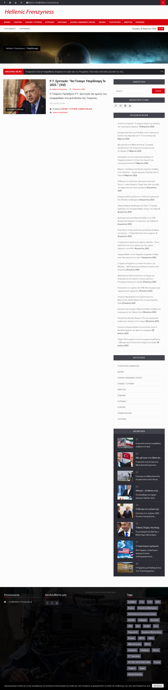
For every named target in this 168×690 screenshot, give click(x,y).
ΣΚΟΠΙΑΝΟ (62, 22)
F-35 (150, 602)
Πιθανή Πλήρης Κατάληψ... (148, 527)
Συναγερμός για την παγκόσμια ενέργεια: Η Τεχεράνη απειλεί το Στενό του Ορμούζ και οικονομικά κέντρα (136, 160)
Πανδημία (145, 650)
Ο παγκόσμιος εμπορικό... (148, 546)
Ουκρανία (132, 650)
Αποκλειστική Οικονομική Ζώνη (142, 614)
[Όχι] (164, 686)
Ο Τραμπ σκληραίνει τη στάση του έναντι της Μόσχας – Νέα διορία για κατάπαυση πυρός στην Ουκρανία (138, 266)
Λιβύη (150, 638)
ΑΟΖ (158, 602)
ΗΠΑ (130, 626)
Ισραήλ (147, 626)
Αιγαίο (131, 608)
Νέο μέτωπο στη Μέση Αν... (148, 458)
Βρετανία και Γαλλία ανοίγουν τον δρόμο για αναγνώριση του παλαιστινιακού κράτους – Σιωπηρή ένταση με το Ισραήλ (136, 279)
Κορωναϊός (133, 632)
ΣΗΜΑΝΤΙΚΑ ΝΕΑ (85, 109)
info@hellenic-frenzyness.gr (20, 602)
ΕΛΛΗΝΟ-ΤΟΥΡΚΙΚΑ (33, 22)
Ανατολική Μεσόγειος (147, 608)
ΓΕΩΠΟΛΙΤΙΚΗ (115, 22)
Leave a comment (60, 112)
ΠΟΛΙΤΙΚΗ (18, 22)
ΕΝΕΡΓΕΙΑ (128, 22)
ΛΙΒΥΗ (141, 638)
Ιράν (138, 626)
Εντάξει (158, 686)
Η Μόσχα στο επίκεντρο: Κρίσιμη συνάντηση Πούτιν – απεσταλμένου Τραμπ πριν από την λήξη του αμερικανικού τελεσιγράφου (138, 184)
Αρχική (7, 22)
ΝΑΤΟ (147, 644)
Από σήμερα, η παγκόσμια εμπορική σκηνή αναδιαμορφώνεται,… (146, 553)
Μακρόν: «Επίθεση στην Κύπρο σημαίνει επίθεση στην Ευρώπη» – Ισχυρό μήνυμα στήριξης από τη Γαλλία (138, 172)
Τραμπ (142, 668)
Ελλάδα (131, 620)
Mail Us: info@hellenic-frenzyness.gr (42, 3)
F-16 (142, 602)
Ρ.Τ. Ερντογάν (134, 656)
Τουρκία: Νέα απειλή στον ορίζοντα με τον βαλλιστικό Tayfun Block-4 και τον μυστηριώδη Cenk (138, 300)
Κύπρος (131, 638)
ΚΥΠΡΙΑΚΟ (49, 22)
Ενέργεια (142, 620)
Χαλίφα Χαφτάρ (135, 674)
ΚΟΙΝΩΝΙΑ (140, 22)
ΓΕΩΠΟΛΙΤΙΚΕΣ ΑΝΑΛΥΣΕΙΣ (129, 366)
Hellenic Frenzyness (15, 48)
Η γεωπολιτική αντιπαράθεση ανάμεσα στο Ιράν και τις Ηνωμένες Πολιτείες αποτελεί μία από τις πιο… (75, 71)
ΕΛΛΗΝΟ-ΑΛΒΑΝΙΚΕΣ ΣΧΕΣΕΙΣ (82, 22)
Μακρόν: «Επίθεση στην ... (148, 490)
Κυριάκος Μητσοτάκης (151, 632)
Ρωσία (157, 662)
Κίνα (156, 626)
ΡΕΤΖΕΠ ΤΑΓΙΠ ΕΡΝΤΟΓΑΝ (139, 662)
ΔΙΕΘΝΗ (102, 22)
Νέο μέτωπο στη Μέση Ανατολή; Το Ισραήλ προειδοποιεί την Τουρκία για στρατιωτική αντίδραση (136, 148)
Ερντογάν (155, 620)
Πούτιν (156, 650)
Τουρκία (131, 668)
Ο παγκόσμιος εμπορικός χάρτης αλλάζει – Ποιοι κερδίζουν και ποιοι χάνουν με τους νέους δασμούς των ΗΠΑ (138, 245)
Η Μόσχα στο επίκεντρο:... (148, 509)
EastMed (132, 602)
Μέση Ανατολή (134, 644)
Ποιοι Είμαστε (10, 29)
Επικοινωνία (25, 29)
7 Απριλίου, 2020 (78, 89)
